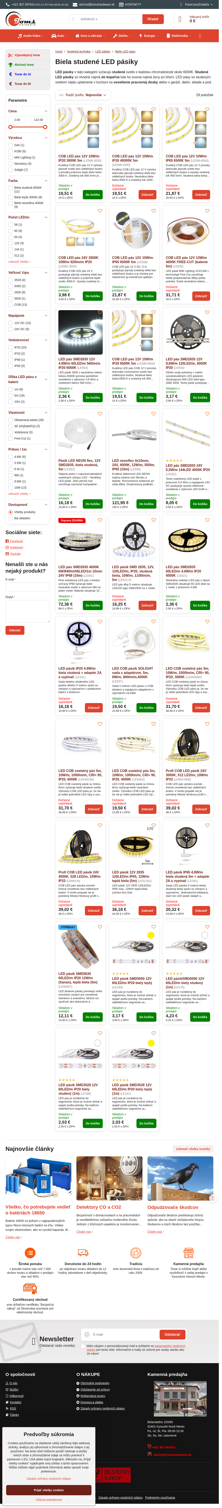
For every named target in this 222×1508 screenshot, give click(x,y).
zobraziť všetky (19, 261)
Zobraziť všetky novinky (193, 1149)
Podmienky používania (160, 1497)
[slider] (10, 127)
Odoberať (172, 1334)
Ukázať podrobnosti (49, 1499)
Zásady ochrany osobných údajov (120, 1497)
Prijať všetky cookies (49, 1490)
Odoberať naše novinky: (57, 1345)
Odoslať (15, 630)
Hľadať (153, 19)
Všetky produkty (21, 512)
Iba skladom (19, 518)
